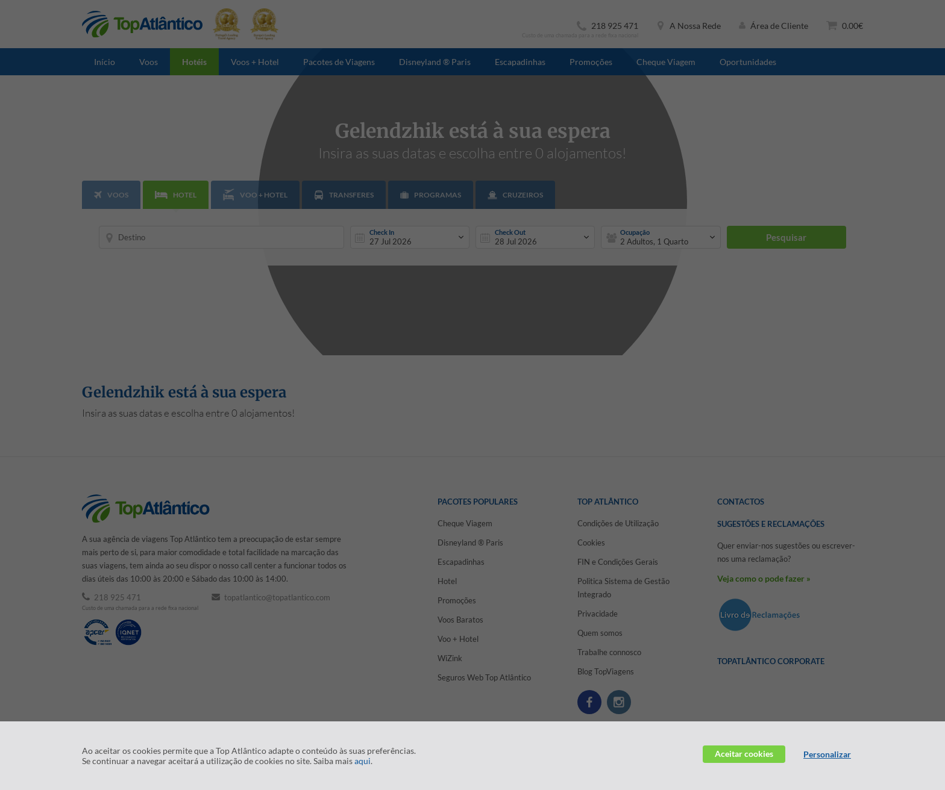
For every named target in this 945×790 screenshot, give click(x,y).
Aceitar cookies (744, 753)
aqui (362, 761)
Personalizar (827, 754)
